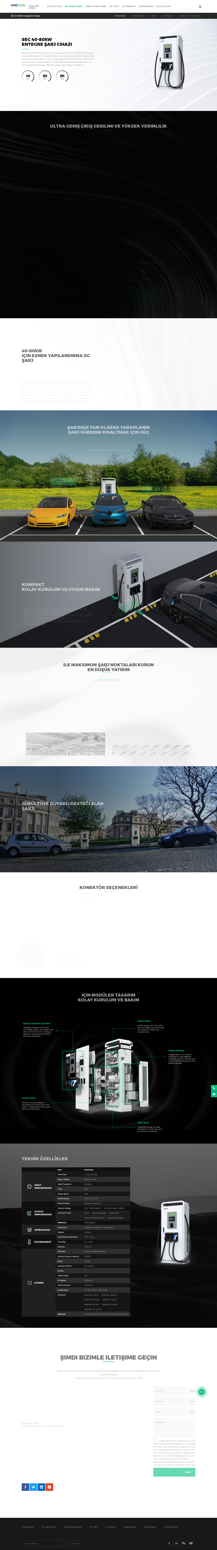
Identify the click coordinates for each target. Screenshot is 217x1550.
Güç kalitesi (54, 6)
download (167, 16)
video (153, 16)
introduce (120, 16)
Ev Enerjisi (129, 6)
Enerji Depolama (95, 6)
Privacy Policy (171, 1527)
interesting (138, 16)
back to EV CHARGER (189, 16)
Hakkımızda (146, 6)
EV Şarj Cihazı (73, 6)
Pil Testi (114, 6)
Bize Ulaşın (163, 6)
